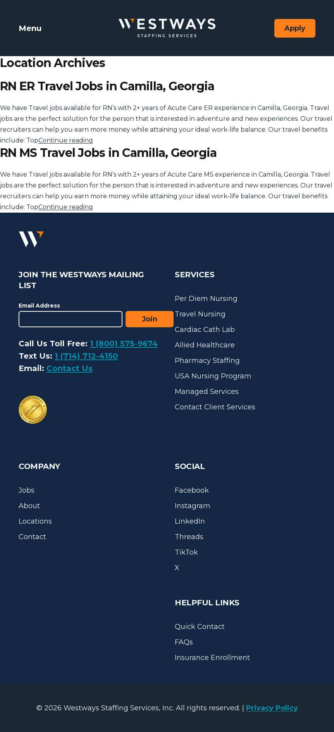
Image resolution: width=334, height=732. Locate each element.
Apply (294, 28)
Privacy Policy (272, 708)
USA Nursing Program (213, 376)
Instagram (192, 506)
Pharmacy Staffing (207, 360)
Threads (189, 537)
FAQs (184, 642)
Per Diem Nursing (206, 298)
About (29, 506)
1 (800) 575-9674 (124, 343)
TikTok (186, 552)
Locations (35, 521)
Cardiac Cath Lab (205, 329)
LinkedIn (190, 521)
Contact (32, 537)
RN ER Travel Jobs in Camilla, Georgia (107, 86)
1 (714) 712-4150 (86, 356)
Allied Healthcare (205, 345)
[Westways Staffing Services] (167, 28)
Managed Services (207, 391)
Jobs (26, 490)
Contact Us (69, 368)
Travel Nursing (200, 314)
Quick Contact (200, 626)
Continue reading (65, 140)
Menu (30, 28)
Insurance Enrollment (212, 657)
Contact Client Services (215, 407)
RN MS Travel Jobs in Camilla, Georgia (108, 153)
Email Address (39, 305)
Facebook (192, 490)
